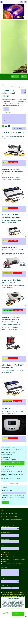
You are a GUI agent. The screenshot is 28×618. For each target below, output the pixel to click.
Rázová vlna (14, 469)
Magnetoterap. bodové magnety (11, 478)
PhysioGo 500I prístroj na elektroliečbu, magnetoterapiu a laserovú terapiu (13, 172)
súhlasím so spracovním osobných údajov (13, 498)
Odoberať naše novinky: (8, 490)
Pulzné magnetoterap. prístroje (14, 449)
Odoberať (5, 503)
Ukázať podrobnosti (6, 613)
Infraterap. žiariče (7, 454)
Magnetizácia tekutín (8, 481)
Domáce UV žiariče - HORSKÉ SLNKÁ (14, 471)
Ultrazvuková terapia (14, 459)
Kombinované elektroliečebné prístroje (14, 463)
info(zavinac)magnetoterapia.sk (13, 520)
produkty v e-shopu (7, 466)
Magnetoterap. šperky (14, 447)
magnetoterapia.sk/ (14, 483)
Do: (19, 120)
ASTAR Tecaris (7, 408)
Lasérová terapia (14, 457)
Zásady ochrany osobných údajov (15, 609)
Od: (8, 120)
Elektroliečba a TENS (14, 452)
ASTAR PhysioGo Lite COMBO (13, 133)
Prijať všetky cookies (18, 614)
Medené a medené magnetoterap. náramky (12, 474)
